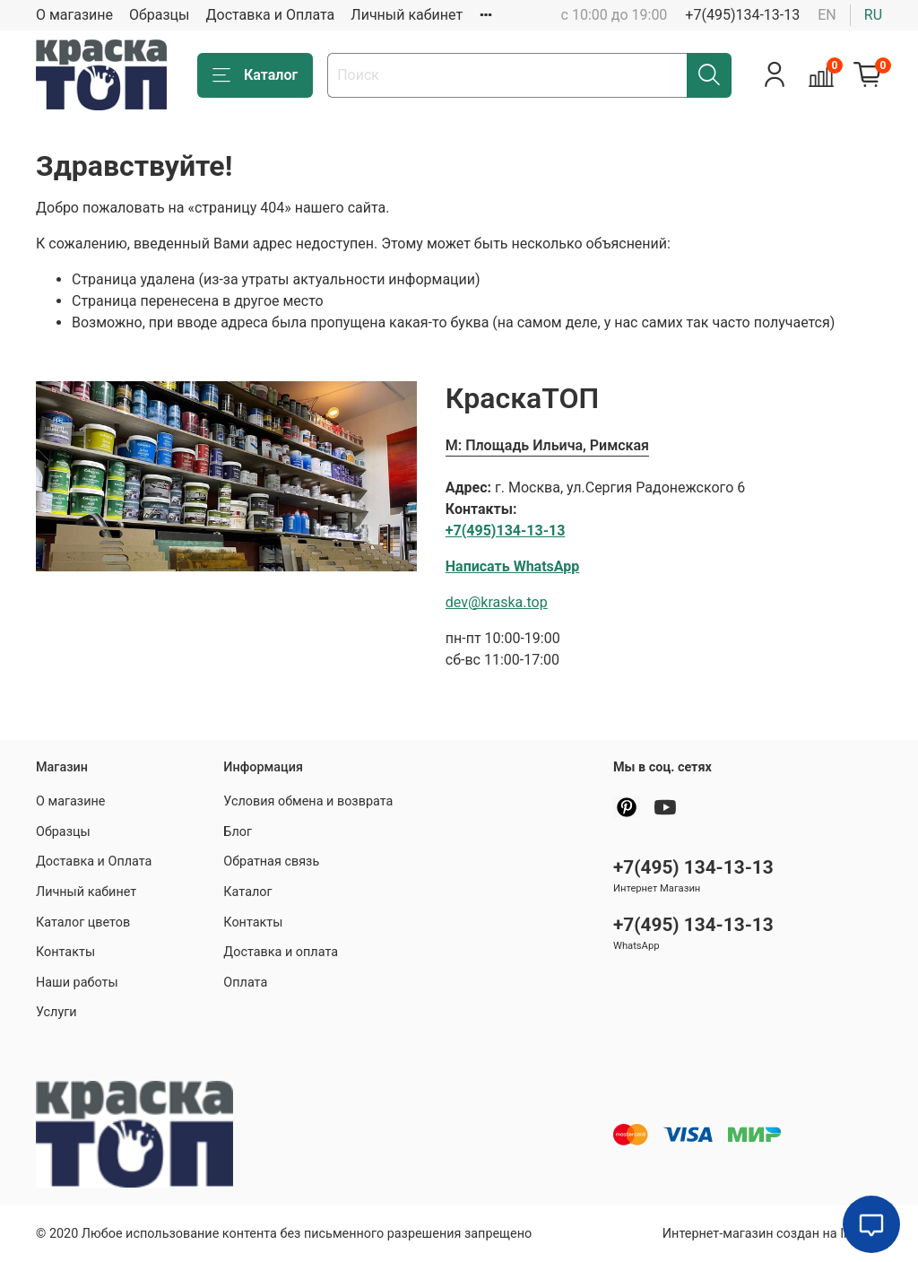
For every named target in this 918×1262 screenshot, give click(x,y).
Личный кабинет (407, 14)
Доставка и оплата (280, 952)
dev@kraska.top (497, 602)
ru (873, 14)
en (827, 14)
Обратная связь (271, 861)
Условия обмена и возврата (308, 801)
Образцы (159, 14)
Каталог (255, 75)
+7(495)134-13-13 (742, 14)
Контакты (65, 952)
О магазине (74, 14)
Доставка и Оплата (270, 14)
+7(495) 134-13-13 (693, 867)
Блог (237, 832)
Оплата (245, 982)
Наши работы (77, 982)
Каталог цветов (83, 922)
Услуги (56, 1012)
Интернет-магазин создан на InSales (772, 1233)
